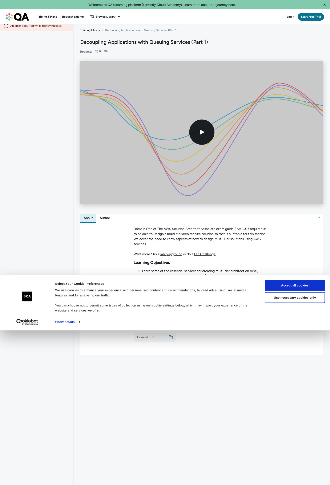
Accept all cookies (295, 440)
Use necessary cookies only (295, 452)
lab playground (171, 258)
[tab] (88, 222)
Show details (65, 476)
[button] (324, 5)
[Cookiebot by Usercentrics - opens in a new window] (27, 477)
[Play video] (201, 136)
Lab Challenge (205, 258)
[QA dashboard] (17, 16)
